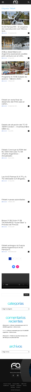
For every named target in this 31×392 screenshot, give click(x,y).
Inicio (3, 6)
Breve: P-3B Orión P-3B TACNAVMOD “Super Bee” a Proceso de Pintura (14, 223)
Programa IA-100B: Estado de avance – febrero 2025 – (14, 78)
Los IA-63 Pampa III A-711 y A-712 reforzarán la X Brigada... (14, 178)
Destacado (19, 385)
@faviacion (4, 33)
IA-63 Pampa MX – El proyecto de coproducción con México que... (15, 29)
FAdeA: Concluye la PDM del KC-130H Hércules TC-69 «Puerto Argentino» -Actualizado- (14, 153)
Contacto (18, 387)
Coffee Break (23, 383)
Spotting (12, 387)
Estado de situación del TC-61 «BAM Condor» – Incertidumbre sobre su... (15, 127)
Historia (24, 385)
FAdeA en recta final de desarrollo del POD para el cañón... (13, 102)
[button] (2, 2)
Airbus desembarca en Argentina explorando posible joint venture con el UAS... (14, 54)
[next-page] (20, 258)
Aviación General (7, 383)
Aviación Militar (15, 383)
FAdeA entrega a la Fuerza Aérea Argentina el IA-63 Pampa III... (13, 247)
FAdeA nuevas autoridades (13, 200)
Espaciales (12, 385)
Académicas (6, 385)
